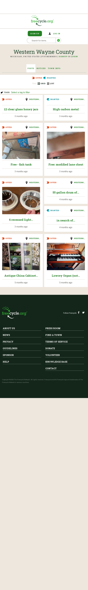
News (6, 335)
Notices (41, 68)
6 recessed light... (21, 219)
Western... (34, 99)
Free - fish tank (21, 164)
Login (74, 56)
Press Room (52, 328)
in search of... (66, 220)
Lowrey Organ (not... (66, 275)
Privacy (8, 341)
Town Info (54, 68)
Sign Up (34, 33)
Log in (56, 33)
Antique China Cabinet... (21, 275)
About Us (9, 328)
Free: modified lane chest (66, 164)
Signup (63, 56)
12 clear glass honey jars (21, 109)
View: (34, 83)
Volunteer (52, 355)
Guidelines (10, 348)
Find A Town (53, 335)
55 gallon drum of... (66, 192)
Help (6, 361)
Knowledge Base (56, 361)
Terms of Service (56, 341)
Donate (50, 348)
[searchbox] (48, 92)
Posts (30, 68)
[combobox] (48, 92)
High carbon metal (66, 109)
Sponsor (8, 355)
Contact (51, 368)
